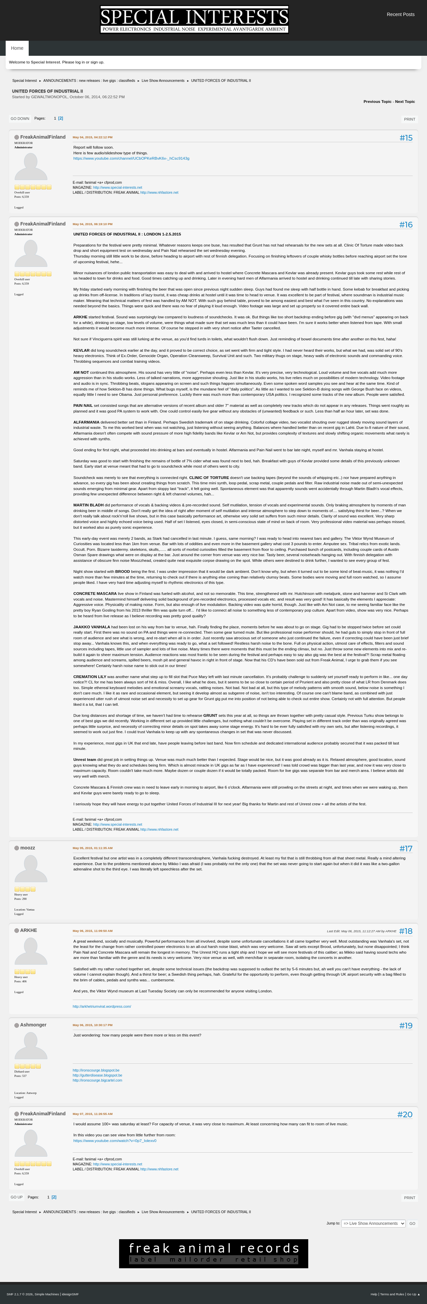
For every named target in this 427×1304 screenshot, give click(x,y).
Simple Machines (47, 1294)
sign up (96, 62)
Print (409, 119)
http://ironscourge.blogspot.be (96, 1070)
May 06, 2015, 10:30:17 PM (92, 1025)
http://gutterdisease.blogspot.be (97, 1075)
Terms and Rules (392, 1294)
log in (80, 62)
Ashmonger (33, 1024)
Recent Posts (401, 14)
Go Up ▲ (413, 1294)
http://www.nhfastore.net (159, 192)
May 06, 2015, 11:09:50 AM (92, 931)
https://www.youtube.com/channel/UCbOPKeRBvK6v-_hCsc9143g (131, 158)
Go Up (17, 1197)
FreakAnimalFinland (43, 137)
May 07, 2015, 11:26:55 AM (92, 1114)
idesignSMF (70, 1294)
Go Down (20, 119)
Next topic (405, 101)
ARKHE (28, 930)
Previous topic (378, 101)
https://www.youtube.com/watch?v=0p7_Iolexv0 (114, 1140)
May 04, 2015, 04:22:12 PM (92, 137)
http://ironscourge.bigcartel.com (97, 1080)
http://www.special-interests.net (117, 187)
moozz (27, 847)
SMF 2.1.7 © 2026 (20, 1294)
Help (374, 1294)
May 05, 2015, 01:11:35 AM (92, 848)
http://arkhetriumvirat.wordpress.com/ (102, 1006)
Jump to (333, 1223)
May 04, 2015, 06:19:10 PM (92, 224)
